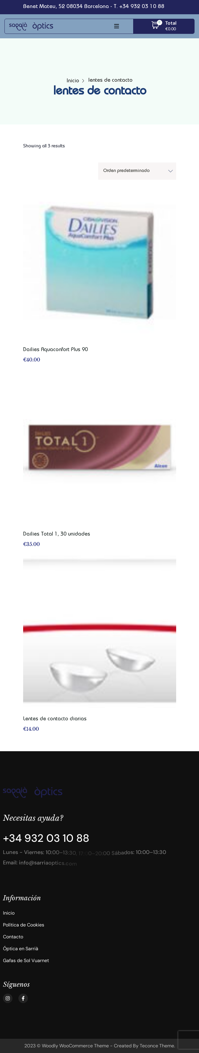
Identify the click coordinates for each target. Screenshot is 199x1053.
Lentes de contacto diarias (55, 719)
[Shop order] (137, 171)
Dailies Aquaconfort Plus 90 (55, 350)
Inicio (73, 80)
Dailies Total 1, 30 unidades (56, 534)
